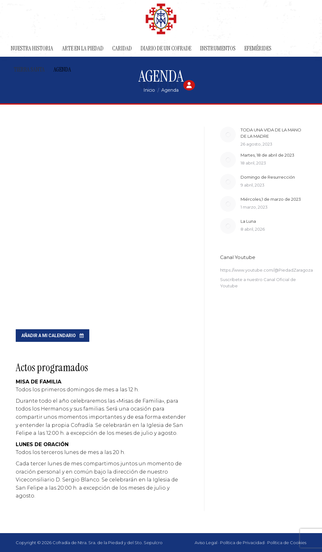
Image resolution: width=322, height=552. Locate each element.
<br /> (102, 221)
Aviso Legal (206, 542)
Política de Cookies (286, 542)
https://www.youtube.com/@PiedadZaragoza (266, 270)
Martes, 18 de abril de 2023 (267, 155)
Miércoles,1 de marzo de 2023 (271, 199)
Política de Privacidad (242, 542)
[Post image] (228, 134)
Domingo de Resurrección (268, 177)
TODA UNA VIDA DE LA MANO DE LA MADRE (271, 133)
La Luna (248, 221)
